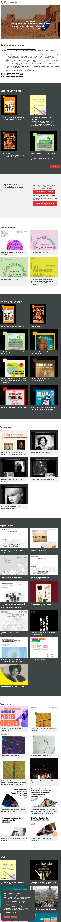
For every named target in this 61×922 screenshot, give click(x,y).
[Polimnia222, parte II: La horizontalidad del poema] (23, 537)
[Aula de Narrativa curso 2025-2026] (54, 535)
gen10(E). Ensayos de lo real (37, 466)
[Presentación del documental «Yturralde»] (23, 809)
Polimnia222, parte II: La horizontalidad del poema (22, 551)
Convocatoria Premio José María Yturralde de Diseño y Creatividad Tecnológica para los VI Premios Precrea (53, 233)
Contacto (10, 875)
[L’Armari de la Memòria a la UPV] (23, 489)
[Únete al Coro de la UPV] (23, 674)
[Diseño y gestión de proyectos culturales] (23, 601)
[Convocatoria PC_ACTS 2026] (23, 215)
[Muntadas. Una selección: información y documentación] (54, 454)
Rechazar (14, 917)
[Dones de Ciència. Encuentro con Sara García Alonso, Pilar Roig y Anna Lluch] (7, 347)
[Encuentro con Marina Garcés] (23, 347)
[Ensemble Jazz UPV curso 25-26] (23, 730)
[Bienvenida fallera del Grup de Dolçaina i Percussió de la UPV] (54, 646)
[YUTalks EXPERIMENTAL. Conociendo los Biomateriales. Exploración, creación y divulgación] (7, 296)
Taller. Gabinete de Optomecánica (38, 436)
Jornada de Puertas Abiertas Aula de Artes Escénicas (6, 551)
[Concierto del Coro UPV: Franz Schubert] (38, 646)
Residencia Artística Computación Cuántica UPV (5, 229)
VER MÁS (55, 143)
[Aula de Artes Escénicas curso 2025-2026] (23, 564)
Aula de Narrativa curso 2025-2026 (53, 546)
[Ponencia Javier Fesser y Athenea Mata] (38, 296)
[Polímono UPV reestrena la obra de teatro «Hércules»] (54, 267)
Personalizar (23, 917)
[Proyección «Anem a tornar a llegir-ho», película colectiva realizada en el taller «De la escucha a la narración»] (7, 774)
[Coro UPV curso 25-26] (54, 704)
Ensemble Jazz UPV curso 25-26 (22, 742)
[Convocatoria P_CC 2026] (38, 215)
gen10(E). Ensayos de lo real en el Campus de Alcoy (7, 437)
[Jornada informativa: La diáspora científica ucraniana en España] (23, 774)
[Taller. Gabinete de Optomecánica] (38, 424)
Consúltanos (52, 876)
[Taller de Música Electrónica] (38, 537)
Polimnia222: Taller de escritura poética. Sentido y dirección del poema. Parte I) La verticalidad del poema (7, 580)
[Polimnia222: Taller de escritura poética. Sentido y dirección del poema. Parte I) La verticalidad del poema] (7, 564)
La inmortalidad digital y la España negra (37, 360)
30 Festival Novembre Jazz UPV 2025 (38, 717)
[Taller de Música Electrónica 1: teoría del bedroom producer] (38, 566)
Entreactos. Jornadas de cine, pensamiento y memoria (54, 787)
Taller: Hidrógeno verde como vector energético (53, 117)
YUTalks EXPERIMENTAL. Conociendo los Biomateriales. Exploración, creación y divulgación (6, 312)
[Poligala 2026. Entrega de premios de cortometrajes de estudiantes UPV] (54, 296)
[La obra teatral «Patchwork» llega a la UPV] (54, 809)
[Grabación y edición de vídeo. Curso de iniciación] (7, 601)
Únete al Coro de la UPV (22, 684)
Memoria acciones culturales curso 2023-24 (12, 75)
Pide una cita (52, 881)
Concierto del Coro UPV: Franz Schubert (38, 658)
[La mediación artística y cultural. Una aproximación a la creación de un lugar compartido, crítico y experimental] (54, 566)
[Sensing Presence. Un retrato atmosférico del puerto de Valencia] (7, 489)
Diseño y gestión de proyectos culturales (22, 613)
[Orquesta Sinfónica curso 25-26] (7, 730)
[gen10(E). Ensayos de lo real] (38, 454)
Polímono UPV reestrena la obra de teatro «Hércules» (53, 281)
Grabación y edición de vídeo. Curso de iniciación (6, 614)
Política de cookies (9, 904)
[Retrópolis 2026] (38, 104)
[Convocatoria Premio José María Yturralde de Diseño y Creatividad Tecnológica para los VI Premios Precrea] (54, 215)
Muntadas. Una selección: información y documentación (53, 467)
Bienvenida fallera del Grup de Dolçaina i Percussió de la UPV (54, 660)
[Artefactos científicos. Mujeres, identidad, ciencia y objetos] (23, 454)
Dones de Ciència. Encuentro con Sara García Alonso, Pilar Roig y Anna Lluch (7, 362)
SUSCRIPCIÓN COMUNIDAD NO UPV (45, 180)
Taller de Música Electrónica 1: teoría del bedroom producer (38, 580)
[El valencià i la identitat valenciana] (38, 809)
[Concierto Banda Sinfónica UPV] (54, 676)
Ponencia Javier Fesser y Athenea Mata (38, 308)
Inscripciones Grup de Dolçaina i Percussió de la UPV (6, 689)
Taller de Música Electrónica (38, 549)
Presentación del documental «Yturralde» (22, 822)
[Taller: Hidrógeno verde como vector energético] (53, 104)
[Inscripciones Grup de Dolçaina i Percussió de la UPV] (7, 676)
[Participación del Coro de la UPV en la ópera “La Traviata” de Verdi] (23, 646)
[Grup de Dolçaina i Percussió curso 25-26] (38, 730)
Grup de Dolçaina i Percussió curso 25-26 (38, 743)
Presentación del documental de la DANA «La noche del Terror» (6, 822)
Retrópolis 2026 (38, 115)
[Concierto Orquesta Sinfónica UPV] (7, 704)
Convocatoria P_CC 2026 (37, 227)
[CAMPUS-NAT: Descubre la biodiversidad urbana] (23, 296)
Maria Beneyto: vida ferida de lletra (37, 502)
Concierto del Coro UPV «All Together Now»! (22, 713)
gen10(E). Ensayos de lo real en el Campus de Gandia (52, 438)
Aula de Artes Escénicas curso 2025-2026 (22, 575)
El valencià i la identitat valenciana (37, 822)
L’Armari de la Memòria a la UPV (22, 501)
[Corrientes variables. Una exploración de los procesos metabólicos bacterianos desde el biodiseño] (7, 454)
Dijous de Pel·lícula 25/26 (6, 849)
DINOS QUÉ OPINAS (52, 871)
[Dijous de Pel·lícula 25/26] (7, 837)
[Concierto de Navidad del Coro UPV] (38, 674)
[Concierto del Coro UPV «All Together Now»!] (23, 702)
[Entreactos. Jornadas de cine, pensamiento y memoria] (54, 774)
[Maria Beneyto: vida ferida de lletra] (38, 489)
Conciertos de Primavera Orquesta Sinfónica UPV (22, 117)
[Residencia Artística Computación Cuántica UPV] (7, 215)
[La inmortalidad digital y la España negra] (38, 347)
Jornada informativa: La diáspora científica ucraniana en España (21, 789)
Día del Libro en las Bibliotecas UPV (7, 116)
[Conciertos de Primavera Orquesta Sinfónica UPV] (23, 104)
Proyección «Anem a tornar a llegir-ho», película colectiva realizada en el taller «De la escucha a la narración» (7, 791)
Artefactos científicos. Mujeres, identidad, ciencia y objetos (22, 468)
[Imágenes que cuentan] (23, 424)
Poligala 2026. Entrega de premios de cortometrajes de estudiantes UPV (53, 310)
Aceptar (7, 917)
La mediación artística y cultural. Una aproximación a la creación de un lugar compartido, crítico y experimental (53, 583)
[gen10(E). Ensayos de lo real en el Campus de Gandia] (54, 424)
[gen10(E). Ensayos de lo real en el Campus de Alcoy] (7, 424)
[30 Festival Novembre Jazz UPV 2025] (38, 704)
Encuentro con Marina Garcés (21, 359)
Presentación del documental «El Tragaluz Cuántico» (38, 787)
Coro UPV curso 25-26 (53, 716)
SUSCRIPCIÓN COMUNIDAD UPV (44, 168)
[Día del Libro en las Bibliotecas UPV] (8, 104)
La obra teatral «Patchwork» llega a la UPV (52, 822)
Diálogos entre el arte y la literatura (54, 359)
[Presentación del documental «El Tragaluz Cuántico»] (38, 774)
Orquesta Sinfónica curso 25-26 (6, 743)
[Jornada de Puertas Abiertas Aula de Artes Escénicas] (7, 537)
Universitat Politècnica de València (46, 919)
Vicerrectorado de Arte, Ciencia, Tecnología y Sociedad (21, 49)
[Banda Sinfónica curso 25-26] (54, 730)
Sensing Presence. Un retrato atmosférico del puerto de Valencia (6, 504)
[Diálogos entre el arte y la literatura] (54, 347)
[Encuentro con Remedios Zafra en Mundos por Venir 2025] (7, 379)
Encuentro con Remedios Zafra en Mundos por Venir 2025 (6, 392)
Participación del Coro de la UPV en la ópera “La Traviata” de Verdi (22, 659)
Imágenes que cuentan (21, 436)
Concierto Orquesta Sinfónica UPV (6, 717)
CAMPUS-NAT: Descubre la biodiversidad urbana (22, 309)
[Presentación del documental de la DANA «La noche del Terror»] (7, 809)
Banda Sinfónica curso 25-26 (53, 742)
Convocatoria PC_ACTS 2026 (22, 227)
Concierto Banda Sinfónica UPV (53, 688)
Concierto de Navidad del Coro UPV (38, 685)
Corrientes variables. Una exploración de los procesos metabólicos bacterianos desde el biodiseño (6, 471)
